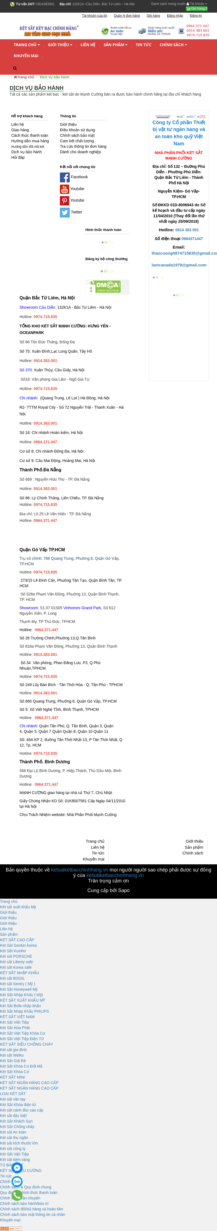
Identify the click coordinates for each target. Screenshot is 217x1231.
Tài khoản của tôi (94, 16)
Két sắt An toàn (13, 1132)
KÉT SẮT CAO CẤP (17, 940)
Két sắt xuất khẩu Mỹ (18, 907)
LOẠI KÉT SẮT (13, 1093)
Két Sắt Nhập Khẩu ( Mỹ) (21, 995)
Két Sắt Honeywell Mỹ (19, 989)
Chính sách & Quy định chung (25, 1187)
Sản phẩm (115, 45)
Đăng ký (196, 16)
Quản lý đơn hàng (127, 16)
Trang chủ (27, 45)
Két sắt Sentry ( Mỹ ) (17, 984)
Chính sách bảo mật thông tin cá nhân (32, 1214)
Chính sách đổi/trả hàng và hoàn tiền (31, 1209)
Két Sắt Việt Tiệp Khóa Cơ (22, 1033)
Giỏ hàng (196, 8)
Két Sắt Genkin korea (18, 945)
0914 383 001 (187, 230)
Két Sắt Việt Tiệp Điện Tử (22, 1039)
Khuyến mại (26, 55)
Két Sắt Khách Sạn (16, 1121)
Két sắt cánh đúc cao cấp (21, 1110)
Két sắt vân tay (13, 1099)
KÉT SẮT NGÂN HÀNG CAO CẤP (29, 1082)
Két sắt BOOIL (12, 978)
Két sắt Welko (12, 1055)
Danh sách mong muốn (168, 4)
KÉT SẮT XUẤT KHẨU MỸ (22, 1000)
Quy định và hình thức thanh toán (28, 1192)
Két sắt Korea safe (16, 967)
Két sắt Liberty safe (16, 962)
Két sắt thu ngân (14, 1137)
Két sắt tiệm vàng (15, 1159)
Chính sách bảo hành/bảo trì (24, 1203)
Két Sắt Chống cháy (17, 1126)
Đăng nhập (175, 16)
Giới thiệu (60, 45)
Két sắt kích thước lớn (19, 1143)
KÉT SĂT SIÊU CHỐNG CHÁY (26, 1044)
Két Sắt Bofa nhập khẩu (20, 1006)
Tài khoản (197, 4)
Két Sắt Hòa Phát (15, 1028)
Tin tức (143, 44)
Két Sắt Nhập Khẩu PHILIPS (24, 1011)
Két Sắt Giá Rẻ (13, 1061)
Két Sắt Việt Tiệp (14, 1022)
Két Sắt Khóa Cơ (14, 1072)
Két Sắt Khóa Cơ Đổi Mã (21, 1066)
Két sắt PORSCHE (16, 956)
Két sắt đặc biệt (13, 1115)
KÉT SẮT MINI (12, 1077)
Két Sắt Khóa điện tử (18, 1104)
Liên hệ (87, 44)
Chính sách (173, 45)
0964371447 (192, 238)
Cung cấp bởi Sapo (108, 890)
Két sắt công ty (13, 1148)
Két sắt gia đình (13, 1050)
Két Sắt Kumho (13, 951)
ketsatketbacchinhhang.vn (79, 870)
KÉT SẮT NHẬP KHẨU (19, 973)
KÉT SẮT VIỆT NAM (17, 1017)
